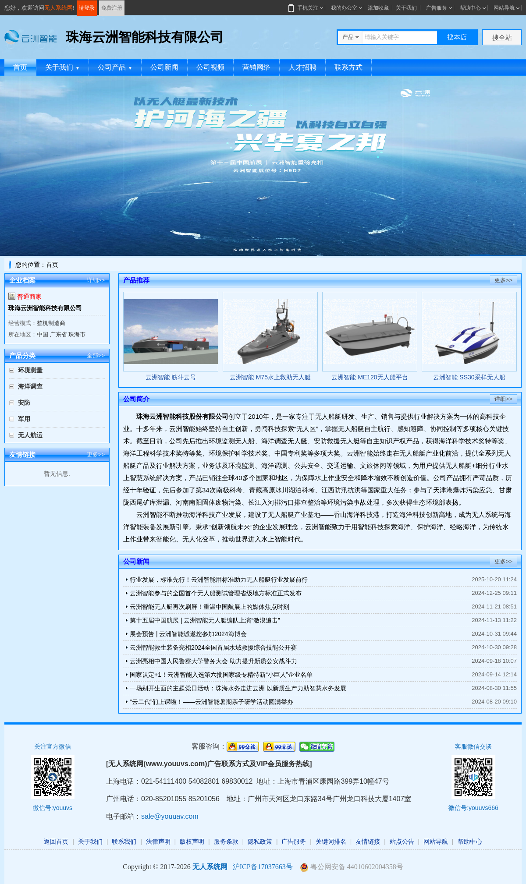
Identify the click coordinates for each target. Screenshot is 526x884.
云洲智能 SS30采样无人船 (469, 377)
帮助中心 (470, 8)
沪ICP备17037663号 (263, 866)
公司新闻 (164, 67)
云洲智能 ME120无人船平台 (369, 377)
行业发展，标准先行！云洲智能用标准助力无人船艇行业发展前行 (219, 579)
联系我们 (124, 841)
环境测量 (30, 370)
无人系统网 (58, 7)
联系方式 (348, 67)
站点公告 (402, 841)
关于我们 (406, 8)
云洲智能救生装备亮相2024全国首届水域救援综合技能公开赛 (213, 647)
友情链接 (367, 841)
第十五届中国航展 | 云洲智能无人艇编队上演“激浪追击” (205, 620)
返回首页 (56, 841)
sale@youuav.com (170, 816)
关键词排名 (331, 841)
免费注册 (111, 8)
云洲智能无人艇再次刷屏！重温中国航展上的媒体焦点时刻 (209, 606)
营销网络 (256, 67)
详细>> (96, 280)
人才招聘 (302, 67)
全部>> (96, 355)
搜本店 (457, 37)
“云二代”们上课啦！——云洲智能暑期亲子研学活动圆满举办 (211, 701)
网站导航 (504, 8)
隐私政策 (260, 841)
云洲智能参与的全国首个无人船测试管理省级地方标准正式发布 (216, 593)
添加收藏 (378, 8)
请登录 (87, 8)
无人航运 (30, 434)
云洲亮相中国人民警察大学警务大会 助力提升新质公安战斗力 (213, 661)
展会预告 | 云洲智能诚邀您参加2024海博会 (188, 633)
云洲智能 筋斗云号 (171, 377)
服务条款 (226, 841)
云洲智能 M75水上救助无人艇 (270, 377)
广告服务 (436, 8)
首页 (20, 67)
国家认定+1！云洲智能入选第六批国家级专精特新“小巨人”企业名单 (221, 674)
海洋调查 (30, 386)
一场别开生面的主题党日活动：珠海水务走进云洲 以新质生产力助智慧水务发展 (238, 688)
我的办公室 (344, 8)
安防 (24, 402)
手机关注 (306, 8)
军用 (24, 418)
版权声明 (192, 841)
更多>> (96, 454)
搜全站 (502, 37)
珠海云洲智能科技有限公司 (45, 307)
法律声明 (158, 841)
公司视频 (210, 67)
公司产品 (115, 67)
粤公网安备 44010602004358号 (351, 867)
